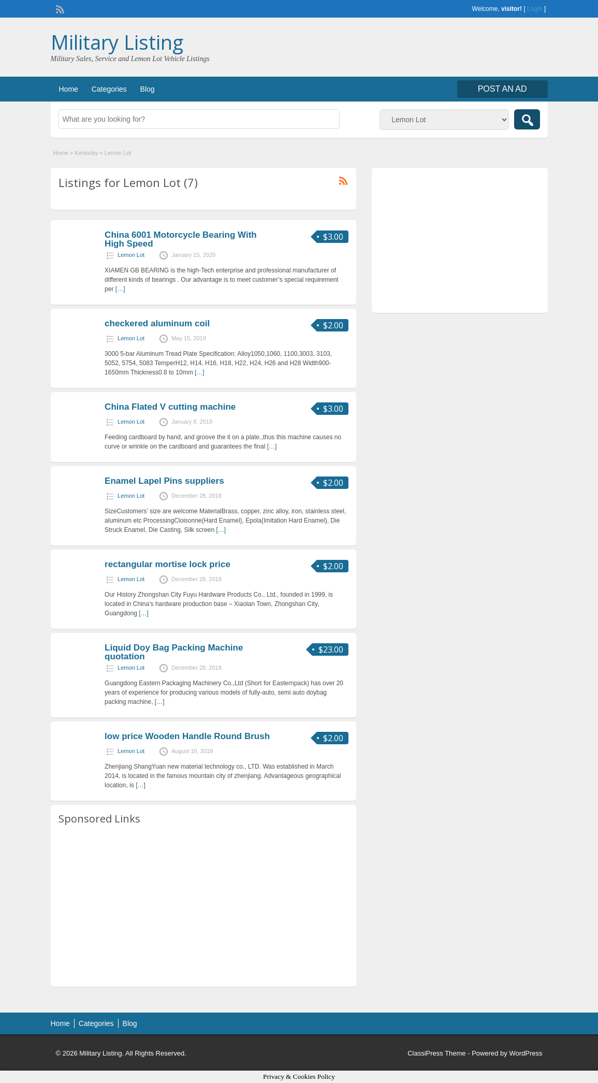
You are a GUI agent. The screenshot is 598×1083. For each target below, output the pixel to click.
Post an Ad (502, 88)
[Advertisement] (203, 906)
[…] (120, 289)
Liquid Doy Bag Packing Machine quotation (174, 652)
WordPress (525, 1053)
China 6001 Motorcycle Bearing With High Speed (181, 239)
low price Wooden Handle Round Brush (187, 736)
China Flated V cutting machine (170, 407)
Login (534, 8)
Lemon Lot (131, 255)
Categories (109, 89)
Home (68, 89)
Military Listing (117, 41)
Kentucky (86, 153)
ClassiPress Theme (436, 1053)
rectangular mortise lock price (167, 564)
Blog (147, 89)
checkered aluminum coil (157, 323)
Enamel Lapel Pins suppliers (164, 481)
